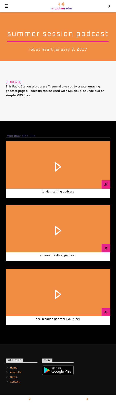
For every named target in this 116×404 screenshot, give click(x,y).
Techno (58, 24)
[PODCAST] (13, 82)
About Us (15, 372)
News (13, 377)
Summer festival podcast (58, 255)
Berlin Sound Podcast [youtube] (58, 319)
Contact (14, 381)
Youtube (26, 272)
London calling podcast (58, 191)
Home (13, 367)
